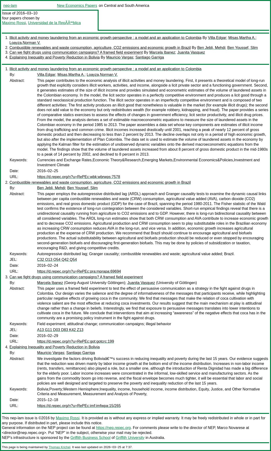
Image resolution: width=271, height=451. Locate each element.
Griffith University (130, 438)
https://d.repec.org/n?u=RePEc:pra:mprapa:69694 (79, 271)
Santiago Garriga (149, 57)
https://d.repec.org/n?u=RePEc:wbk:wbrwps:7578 (78, 177)
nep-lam (10, 6)
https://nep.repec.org (113, 428)
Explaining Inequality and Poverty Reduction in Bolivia (54, 57)
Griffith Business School (90, 438)
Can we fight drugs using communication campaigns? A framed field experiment (76, 52)
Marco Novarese (231, 428)
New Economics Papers (77, 6)
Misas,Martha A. (242, 38)
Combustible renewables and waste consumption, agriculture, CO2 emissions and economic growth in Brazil (100, 48)
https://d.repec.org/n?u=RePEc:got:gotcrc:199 (75, 341)
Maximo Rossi (14, 23)
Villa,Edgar (217, 38)
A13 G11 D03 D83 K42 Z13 (60, 330)
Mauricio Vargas (119, 57)
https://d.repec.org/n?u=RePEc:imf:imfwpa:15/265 (79, 406)
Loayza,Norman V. (24, 43)
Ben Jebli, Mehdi (211, 48)
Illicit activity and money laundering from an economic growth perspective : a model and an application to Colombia (105, 38)
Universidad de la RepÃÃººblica (54, 23)
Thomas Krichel (59, 447)
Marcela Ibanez (162, 52)
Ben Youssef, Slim (242, 48)
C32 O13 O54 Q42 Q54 (57, 260)
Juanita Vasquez (191, 52)
